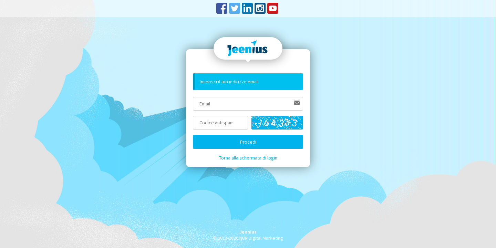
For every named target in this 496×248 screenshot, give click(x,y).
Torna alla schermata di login (248, 158)
